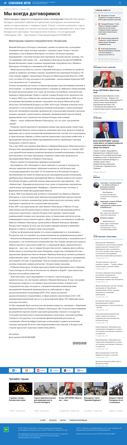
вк (14, 370)
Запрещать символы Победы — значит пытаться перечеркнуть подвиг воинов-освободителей (111, 204)
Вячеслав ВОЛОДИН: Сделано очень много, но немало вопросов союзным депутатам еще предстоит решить (108, 144)
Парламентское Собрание (104, 67)
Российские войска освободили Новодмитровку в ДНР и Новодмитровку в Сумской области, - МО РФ (109, 304)
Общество (112, 411)
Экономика (88, 411)
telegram (54, 370)
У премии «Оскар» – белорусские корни (17, 399)
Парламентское (64, 411)
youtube (41, 370)
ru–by (67, 370)
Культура (12, 411)
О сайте (43, 420)
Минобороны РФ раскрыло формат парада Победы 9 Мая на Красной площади (109, 61)
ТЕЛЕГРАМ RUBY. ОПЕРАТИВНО (104, 237)
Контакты (53, 420)
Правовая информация (78, 420)
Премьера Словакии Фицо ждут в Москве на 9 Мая (108, 362)
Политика (97, 118)
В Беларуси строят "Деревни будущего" (93, 399)
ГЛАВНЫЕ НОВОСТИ (102, 10)
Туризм (36, 411)
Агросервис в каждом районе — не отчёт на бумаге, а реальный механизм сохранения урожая (111, 186)
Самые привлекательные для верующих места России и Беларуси (45, 400)
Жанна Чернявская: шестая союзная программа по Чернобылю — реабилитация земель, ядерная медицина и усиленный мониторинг (109, 290)
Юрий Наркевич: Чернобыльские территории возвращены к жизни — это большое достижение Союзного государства (109, 330)
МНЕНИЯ (96, 177)
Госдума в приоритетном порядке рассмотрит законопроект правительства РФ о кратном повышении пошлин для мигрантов (109, 276)
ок (27, 370)
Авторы (63, 420)
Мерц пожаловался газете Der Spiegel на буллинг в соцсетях (107, 354)
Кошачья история (107, 218)
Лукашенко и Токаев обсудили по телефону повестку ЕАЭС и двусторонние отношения (109, 17)
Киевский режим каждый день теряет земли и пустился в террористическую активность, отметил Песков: (108, 317)
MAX (80, 370)
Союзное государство (11, 9)
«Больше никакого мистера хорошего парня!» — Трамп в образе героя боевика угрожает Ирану (109, 264)
